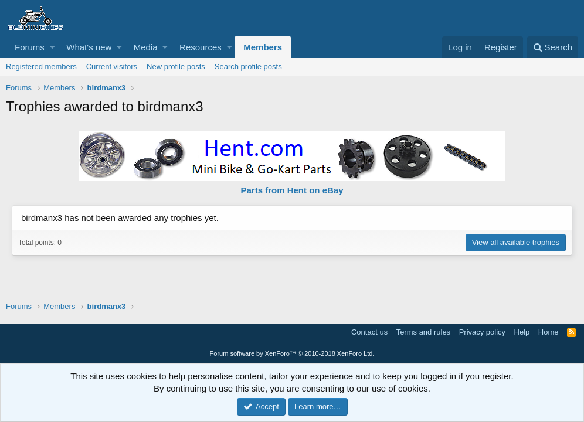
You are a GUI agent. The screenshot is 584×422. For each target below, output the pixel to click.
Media (146, 47)
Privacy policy (482, 332)
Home (548, 332)
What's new (88, 47)
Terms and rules (423, 332)
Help (522, 332)
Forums (30, 47)
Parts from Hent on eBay (291, 190)
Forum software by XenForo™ (292, 353)
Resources (200, 47)
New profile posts (176, 66)
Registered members (41, 66)
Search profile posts (248, 66)
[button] (52, 47)
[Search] (552, 47)
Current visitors (111, 66)
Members (262, 47)
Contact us (369, 332)
